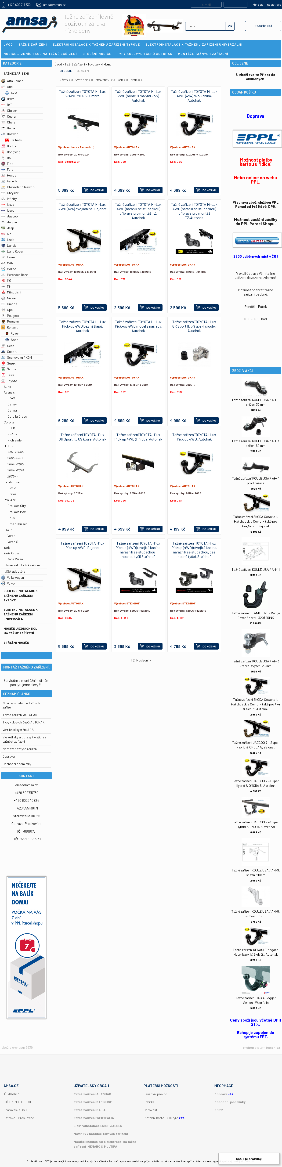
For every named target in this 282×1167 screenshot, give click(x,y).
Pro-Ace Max (16, 512)
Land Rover (12, 251)
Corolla (9, 422)
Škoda (8, 369)
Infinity (9, 199)
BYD (6, 105)
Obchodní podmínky (230, 1102)
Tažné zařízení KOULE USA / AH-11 (256, 569)
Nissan (9, 298)
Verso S (12, 542)
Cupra (8, 116)
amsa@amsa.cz (54, 5)
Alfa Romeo (12, 81)
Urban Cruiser (17, 524)
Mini (6, 286)
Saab (11, 340)
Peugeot (10, 316)
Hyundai (9, 181)
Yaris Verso (15, 559)
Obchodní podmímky (17, 764)
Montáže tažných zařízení (20, 749)
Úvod (58, 64)
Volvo (8, 583)
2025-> (12, 476)
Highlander (15, 440)
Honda (8, 175)
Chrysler (9, 193)
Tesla (7, 375)
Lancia (9, 245)
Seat (7, 346)
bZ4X (11, 398)
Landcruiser (12, 482)
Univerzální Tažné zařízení (22, 565)
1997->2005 (15, 452)
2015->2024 (15, 470)
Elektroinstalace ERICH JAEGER (98, 1126)
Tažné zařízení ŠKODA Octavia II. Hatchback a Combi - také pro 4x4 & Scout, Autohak (255, 704)
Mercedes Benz (14, 275)
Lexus (8, 257)
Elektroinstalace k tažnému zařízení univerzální (21, 614)
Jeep (7, 228)
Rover (12, 333)
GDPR (218, 1110)
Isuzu (7, 204)
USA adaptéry (15, 571)
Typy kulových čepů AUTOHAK (23, 722)
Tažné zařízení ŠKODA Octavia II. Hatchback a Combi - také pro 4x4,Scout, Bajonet (255, 521)
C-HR (11, 428)
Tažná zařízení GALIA (89, 1110)
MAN (7, 263)
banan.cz (273, 1047)
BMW (7, 99)
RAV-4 (8, 530)
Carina (12, 410)
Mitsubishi (11, 292)
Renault (9, 327)
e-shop (248, 1047)
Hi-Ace (12, 434)
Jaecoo (9, 216)
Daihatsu (14, 140)
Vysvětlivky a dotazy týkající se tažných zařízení (24, 739)
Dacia (8, 128)
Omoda (9, 304)
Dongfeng (10, 152)
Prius (11, 518)
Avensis (9, 392)
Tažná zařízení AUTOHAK (20, 715)
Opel (7, 310)
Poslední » (143, 660)
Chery (8, 122)
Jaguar (9, 222)
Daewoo (9, 134)
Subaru (9, 352)
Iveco (7, 210)
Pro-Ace (10, 500)
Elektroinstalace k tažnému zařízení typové (21, 595)
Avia (11, 93)
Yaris (7, 547)
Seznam (83, 71)
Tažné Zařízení (16, 73)
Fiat (7, 164)
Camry (12, 404)
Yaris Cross (12, 553)
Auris (7, 387)
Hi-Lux (8, 446)
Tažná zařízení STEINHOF (93, 1102)
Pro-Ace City (16, 506)
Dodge (8, 146)
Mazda (8, 269)
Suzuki (8, 363)
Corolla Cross (17, 416)
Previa (12, 494)
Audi (7, 87)
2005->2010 (15, 458)
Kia (6, 234)
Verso (11, 536)
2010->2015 (15, 464)
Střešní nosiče (16, 642)
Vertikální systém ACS (18, 730)
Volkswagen (12, 577)
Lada (7, 240)
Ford (7, 169)
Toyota (9, 381)
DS (6, 158)
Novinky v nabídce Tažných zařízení (101, 1134)
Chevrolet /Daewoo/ (18, 187)
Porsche (10, 321)
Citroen (9, 110)
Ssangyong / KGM (16, 357)
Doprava (9, 756)
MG (6, 280)
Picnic (11, 488)
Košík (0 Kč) (263, 26)
